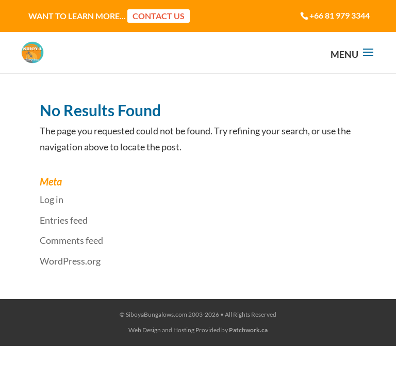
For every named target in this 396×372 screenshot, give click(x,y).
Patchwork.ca (248, 330)
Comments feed (71, 240)
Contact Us (159, 16)
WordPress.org (70, 261)
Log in (51, 199)
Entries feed (64, 220)
